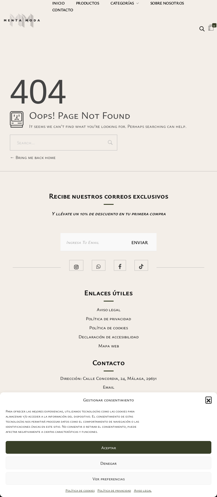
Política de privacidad (114, 490)
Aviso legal (143, 490)
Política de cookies (80, 490)
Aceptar (108, 447)
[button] (208, 400)
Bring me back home (33, 157)
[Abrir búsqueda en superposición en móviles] (202, 28)
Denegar (108, 463)
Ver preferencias (108, 478)
